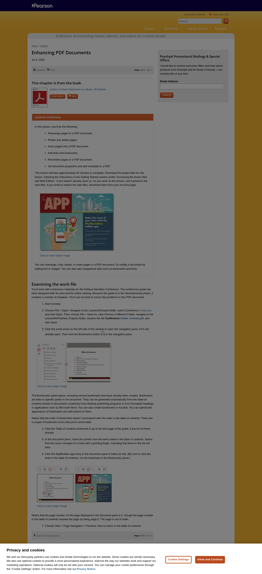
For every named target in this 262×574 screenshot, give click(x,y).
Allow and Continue (210, 567)
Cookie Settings (178, 567)
